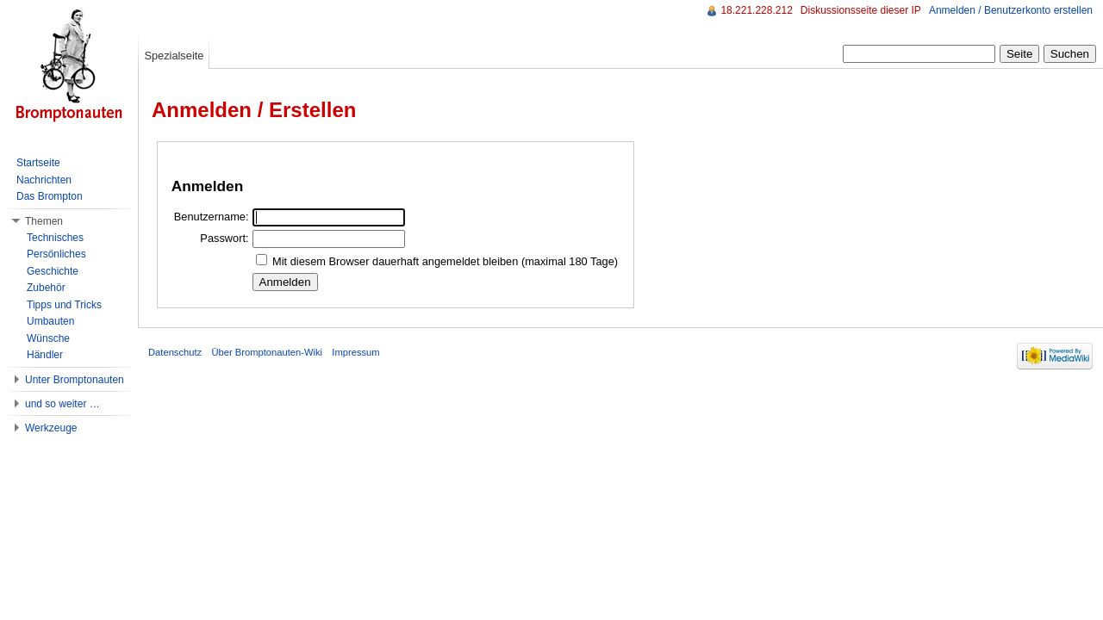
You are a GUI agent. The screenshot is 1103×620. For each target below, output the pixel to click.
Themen (44, 221)
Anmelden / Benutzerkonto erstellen (1011, 10)
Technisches (55, 238)
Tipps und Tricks (64, 305)
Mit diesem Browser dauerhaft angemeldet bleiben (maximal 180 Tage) (445, 261)
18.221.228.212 (756, 10)
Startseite (38, 163)
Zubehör (46, 288)
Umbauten (50, 321)
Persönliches (56, 254)
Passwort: (224, 238)
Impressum (355, 352)
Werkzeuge (51, 428)
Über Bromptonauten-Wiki (266, 352)
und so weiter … (62, 404)
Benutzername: (211, 216)
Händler (45, 355)
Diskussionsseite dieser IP (861, 10)
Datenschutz (175, 352)
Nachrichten (44, 180)
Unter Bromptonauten (74, 380)
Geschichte (52, 271)
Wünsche (48, 338)
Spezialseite (173, 55)
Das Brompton (49, 196)
